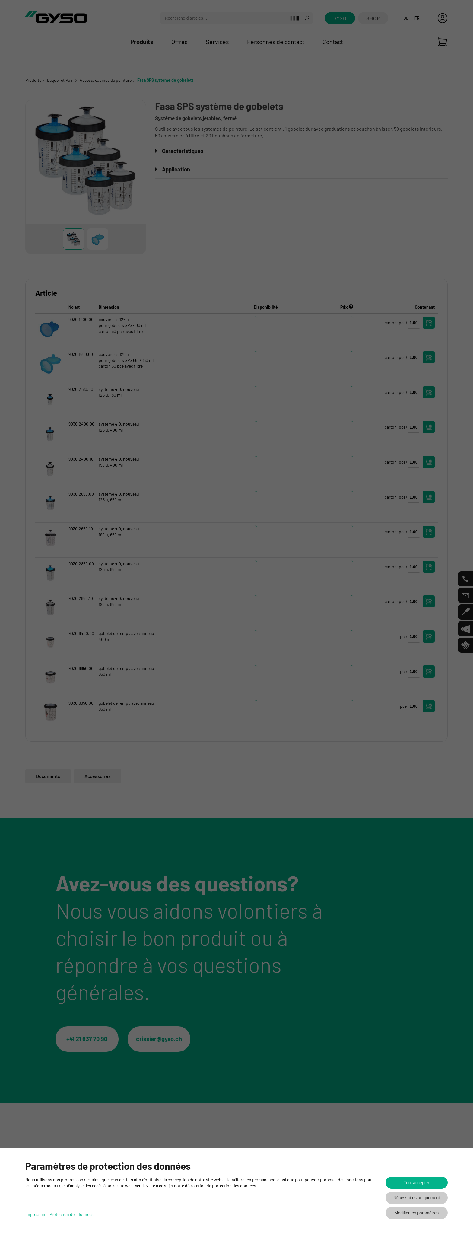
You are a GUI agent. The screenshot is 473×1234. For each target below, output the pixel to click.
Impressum (35, 1214)
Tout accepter (416, 1182)
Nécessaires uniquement (416, 1197)
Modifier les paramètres (417, 1212)
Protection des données (71, 1214)
